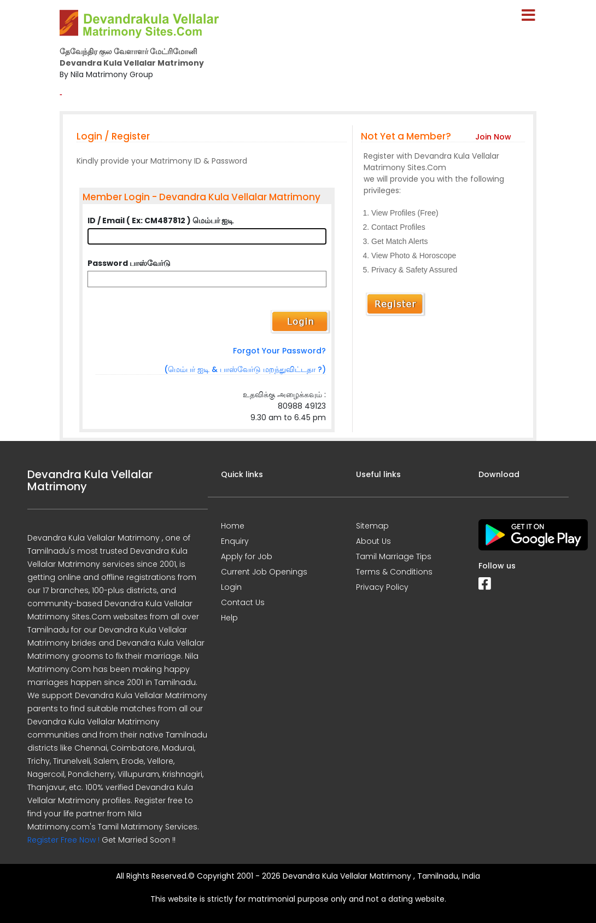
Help (229, 617)
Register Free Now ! (63, 839)
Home (232, 525)
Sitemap (372, 525)
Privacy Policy (382, 587)
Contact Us (243, 602)
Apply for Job (246, 556)
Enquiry (235, 541)
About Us (373, 541)
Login (231, 587)
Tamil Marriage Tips (393, 556)
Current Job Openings (264, 571)
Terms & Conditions (394, 571)
